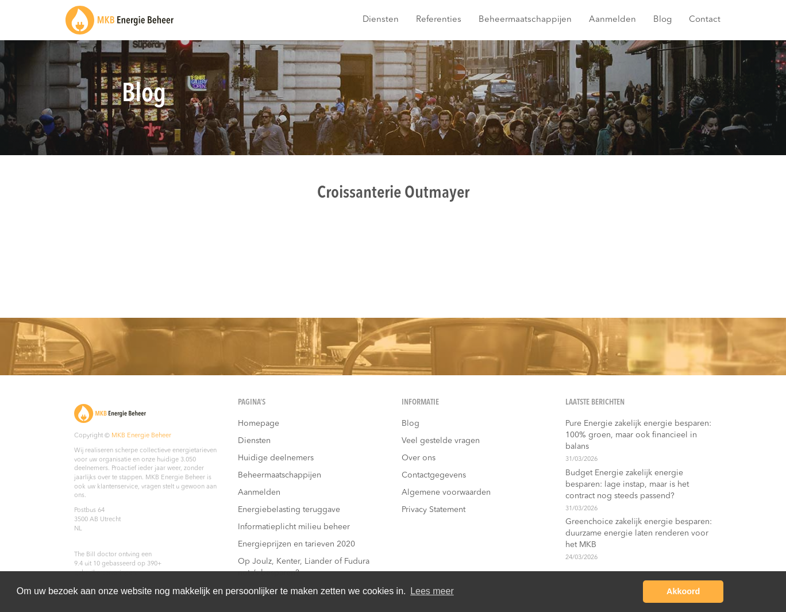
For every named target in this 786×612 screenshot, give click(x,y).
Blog (662, 20)
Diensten (381, 20)
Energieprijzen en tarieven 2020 (296, 544)
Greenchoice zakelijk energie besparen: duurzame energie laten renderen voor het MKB (638, 533)
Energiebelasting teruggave (289, 510)
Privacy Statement (433, 510)
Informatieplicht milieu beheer (294, 527)
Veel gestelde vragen (441, 441)
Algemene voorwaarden (446, 492)
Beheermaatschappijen (525, 20)
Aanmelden (612, 20)
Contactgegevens (434, 475)
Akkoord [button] (683, 591)
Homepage (258, 423)
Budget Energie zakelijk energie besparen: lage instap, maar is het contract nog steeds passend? (627, 484)
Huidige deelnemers (276, 458)
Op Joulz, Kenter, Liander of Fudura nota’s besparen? (303, 567)
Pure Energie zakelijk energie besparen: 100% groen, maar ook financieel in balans (638, 435)
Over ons (419, 458)
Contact (704, 20)
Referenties (438, 20)
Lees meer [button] (432, 591)
